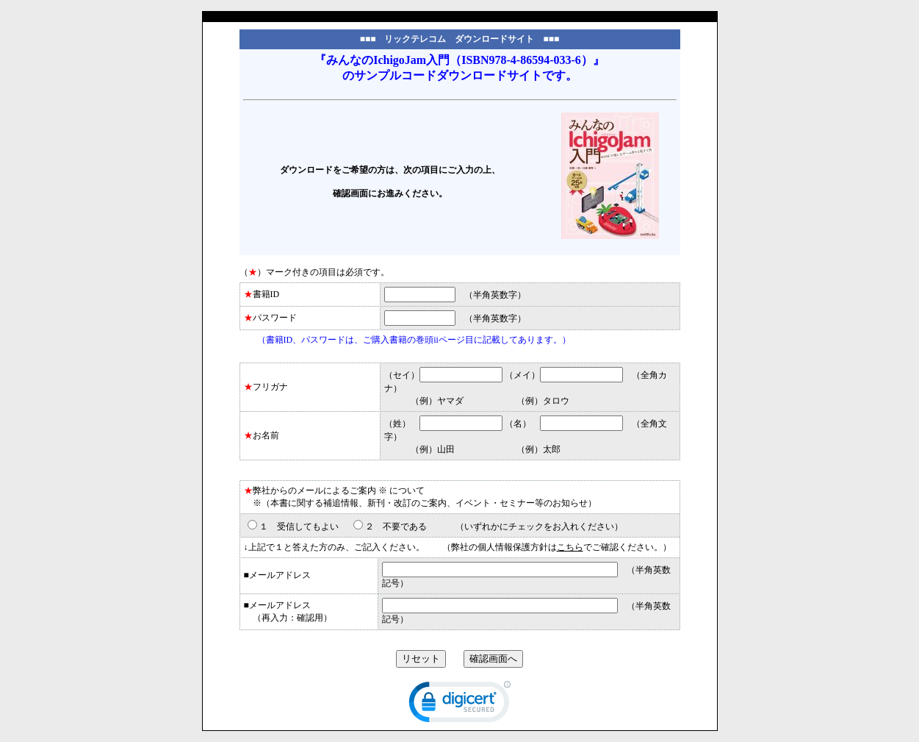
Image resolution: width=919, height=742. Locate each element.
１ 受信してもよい (299, 526)
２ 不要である (396, 526)
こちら (570, 547)
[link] (459, 705)
